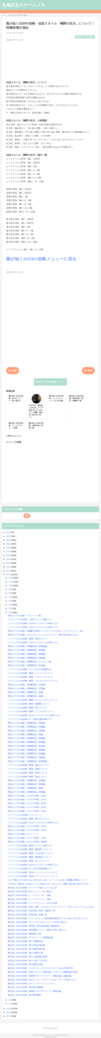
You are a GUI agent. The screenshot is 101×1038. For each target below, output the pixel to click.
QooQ (55, 1037)
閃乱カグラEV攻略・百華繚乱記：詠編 (25, 692)
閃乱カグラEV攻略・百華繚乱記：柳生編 (26, 746)
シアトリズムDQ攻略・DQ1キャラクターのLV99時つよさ (34, 715)
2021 (8, 551)
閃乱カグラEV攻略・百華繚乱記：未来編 (26, 685)
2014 (8, 1008)
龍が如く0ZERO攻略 (85, 37)
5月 (10, 604)
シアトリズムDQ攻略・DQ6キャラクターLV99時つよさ (33, 623)
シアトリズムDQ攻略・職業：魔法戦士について (29, 857)
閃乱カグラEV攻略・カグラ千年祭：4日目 (27, 811)
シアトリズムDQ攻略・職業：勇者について (27, 773)
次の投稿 (12, 370)
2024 (8, 540)
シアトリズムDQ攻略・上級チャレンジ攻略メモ (29, 619)
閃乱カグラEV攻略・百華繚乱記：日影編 (26, 688)
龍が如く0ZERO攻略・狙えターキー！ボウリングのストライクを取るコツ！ (42, 980)
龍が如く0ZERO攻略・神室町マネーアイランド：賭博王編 (34, 991)
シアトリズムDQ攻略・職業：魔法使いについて (29, 849)
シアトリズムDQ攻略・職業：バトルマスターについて (32, 681)
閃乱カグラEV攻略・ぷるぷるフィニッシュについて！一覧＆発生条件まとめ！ (43, 635)
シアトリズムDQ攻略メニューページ (24, 815)
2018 (8, 563)
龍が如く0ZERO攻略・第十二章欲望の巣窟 (27, 956)
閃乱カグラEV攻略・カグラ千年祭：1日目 (27, 838)
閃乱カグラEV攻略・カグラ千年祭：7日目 (27, 799)
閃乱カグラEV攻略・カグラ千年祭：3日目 (27, 826)
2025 (8, 536)
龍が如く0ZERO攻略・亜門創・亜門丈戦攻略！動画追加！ (34, 926)
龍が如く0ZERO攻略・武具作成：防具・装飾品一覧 (31, 910)
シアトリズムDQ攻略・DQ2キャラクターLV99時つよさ (33, 865)
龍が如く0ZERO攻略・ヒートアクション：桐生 (29, 899)
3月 (10, 612)
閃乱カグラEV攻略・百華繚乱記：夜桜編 (26, 784)
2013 (8, 1012)
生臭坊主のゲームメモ (23, 5)
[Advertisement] (50, 60)
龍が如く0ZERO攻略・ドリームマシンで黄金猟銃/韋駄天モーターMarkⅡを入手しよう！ (48, 918)
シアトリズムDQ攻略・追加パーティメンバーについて (32, 872)
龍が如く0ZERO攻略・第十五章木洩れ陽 (26, 945)
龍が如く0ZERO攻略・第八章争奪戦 (24, 995)
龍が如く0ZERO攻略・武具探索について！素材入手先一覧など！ (37, 930)
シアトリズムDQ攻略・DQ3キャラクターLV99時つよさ (33, 627)
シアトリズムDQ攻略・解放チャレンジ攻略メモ (29, 845)
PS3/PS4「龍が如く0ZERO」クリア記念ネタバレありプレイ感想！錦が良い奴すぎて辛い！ (50, 884)
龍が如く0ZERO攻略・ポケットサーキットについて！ (32, 983)
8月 (10, 593)
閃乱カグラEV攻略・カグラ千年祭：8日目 (27, 796)
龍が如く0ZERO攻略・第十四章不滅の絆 (26, 949)
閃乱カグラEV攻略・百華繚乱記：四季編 (26, 780)
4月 (10, 608)
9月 (10, 589)
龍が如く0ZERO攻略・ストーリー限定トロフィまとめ (32, 888)
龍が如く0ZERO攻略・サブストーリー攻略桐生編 (30, 937)
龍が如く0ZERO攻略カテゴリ (50, 382)
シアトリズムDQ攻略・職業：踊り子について (28, 819)
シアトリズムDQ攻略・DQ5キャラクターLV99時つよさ (33, 642)
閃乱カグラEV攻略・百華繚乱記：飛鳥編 (26, 757)
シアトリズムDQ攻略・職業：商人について (27, 707)
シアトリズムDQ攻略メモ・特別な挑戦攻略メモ (29, 719)
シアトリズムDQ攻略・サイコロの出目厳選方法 (29, 669)
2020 (8, 555)
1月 (10, 1004)
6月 (10, 601)
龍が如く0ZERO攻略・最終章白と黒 (24, 934)
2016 (8, 571)
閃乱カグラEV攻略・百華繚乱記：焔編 (25, 696)
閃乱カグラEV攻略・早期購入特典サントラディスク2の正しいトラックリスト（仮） (46, 631)
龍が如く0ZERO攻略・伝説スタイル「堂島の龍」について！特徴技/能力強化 (43, 972)
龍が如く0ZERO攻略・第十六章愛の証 (25, 941)
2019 (8, 559)
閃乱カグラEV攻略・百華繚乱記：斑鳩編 (26, 753)
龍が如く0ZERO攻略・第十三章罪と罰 (25, 953)
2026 (8, 532)
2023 (8, 544)
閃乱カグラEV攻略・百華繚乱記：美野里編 (27, 761)
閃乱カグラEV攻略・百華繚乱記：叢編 (25, 788)
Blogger (54, 1028)
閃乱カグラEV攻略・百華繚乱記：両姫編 (26, 658)
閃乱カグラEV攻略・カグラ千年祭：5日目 (27, 807)
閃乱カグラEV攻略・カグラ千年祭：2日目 (27, 830)
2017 (8, 567)
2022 (8, 548)
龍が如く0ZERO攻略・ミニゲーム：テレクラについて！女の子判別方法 (40, 968)
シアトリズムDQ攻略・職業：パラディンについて (30, 677)
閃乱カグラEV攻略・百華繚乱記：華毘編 (26, 650)
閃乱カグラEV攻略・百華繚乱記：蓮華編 (26, 654)
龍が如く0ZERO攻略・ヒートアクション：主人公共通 (32, 903)
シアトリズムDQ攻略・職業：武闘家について (28, 704)
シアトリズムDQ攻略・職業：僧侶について (27, 776)
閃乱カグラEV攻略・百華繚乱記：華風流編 (27, 646)
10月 (11, 585)
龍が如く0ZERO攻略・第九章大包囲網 (25, 987)
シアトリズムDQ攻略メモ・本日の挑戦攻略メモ (29, 868)
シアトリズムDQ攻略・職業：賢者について (27, 639)
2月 (10, 1000)
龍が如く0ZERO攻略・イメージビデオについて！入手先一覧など (37, 922)
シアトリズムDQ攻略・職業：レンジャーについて (30, 673)
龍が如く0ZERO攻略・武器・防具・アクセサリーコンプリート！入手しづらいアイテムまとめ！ (51, 907)
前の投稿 (88, 370)
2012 (8, 1016)
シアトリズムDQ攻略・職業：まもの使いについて (30, 853)
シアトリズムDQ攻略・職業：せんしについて (28, 861)
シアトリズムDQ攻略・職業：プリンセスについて (30, 711)
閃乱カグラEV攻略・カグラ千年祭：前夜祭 (27, 842)
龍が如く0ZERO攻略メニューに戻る (41, 258)
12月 (11, 578)
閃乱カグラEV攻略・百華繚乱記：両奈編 (26, 723)
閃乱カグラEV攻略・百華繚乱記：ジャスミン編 (29, 661)
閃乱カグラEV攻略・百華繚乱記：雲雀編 (26, 742)
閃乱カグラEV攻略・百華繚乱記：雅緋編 (26, 738)
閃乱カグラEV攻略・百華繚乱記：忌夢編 (26, 731)
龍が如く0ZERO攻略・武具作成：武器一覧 (27, 914)
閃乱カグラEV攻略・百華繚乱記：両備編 (26, 727)
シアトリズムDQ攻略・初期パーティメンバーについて (32, 876)
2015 (8, 574)
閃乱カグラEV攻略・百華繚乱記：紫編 (25, 734)
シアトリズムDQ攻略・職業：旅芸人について (28, 765)
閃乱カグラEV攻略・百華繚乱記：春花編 (26, 665)
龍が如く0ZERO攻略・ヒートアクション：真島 (29, 895)
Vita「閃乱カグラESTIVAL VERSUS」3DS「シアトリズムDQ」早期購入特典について (47, 880)
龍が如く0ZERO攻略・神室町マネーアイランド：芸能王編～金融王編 (39, 976)
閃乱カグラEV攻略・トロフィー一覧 (24, 615)
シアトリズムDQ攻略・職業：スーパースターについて (32, 700)
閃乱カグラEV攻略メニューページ (23, 834)
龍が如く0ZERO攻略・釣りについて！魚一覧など (30, 891)
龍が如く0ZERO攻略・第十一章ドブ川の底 (27, 960)
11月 (11, 582)
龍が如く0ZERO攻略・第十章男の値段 (25, 964)
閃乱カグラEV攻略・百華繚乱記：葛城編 (26, 750)
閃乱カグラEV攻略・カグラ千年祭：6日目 (27, 803)
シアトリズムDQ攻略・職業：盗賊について (27, 769)
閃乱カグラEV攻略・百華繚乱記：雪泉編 (26, 792)
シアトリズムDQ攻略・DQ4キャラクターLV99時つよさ (33, 822)
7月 (10, 597)
